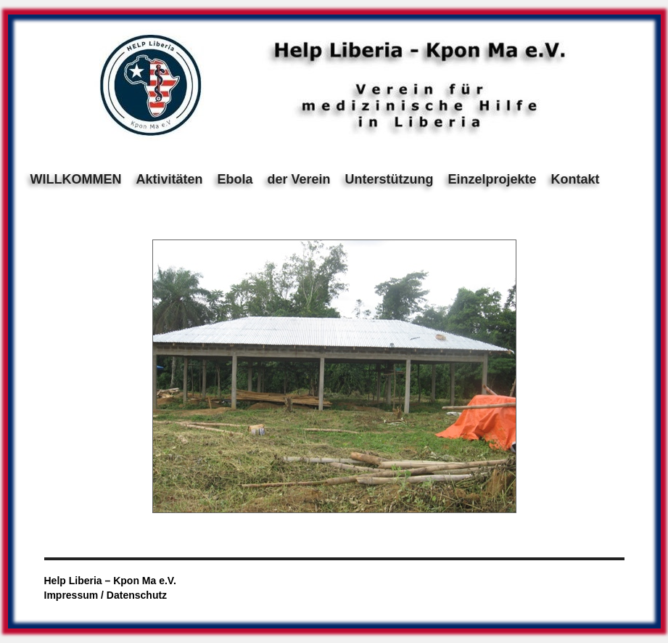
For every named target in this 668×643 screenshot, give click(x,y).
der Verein (299, 179)
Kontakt (575, 179)
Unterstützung (389, 179)
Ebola (235, 179)
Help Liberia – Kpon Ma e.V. (110, 580)
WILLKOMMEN (76, 179)
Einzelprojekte (492, 179)
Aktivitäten (169, 179)
